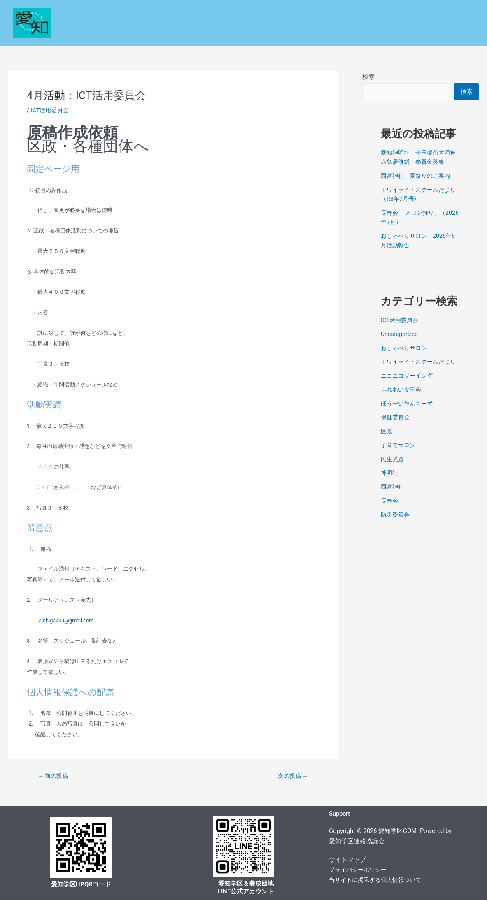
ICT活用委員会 (51, 110)
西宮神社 (393, 497)
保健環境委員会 (366, 13)
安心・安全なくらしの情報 (217, 13)
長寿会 (390, 510)
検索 (368, 77)
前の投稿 (55, 776)
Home (124, 13)
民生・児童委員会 (300, 13)
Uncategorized (400, 335)
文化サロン (350, 32)
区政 (155, 13)
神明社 (390, 483)
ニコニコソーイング (408, 386)
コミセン (254, 32)
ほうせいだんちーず (408, 413)
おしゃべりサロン (405, 349)
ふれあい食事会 (402, 399)
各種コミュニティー (434, 13)
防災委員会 (396, 524)
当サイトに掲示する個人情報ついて (378, 880)
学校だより (204, 32)
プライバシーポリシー (360, 869)
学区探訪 (301, 32)
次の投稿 (291, 776)
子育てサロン (399, 455)
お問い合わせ (403, 32)
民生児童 (393, 469)
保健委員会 (396, 427)
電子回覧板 (451, 32)
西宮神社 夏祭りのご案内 (418, 176)
